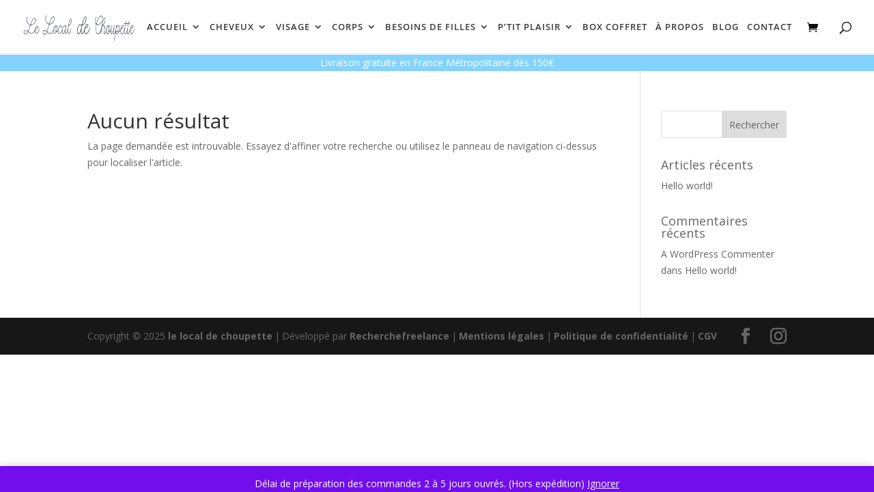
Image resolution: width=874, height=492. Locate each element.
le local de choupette (220, 335)
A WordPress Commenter (717, 253)
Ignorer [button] (603, 483)
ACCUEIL (167, 27)
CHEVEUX (232, 27)
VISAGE (293, 27)
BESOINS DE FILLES (430, 27)
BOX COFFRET (614, 27)
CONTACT (769, 27)
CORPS (347, 27)
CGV (707, 335)
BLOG (725, 27)
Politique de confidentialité (621, 335)
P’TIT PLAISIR (529, 27)
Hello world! (687, 185)
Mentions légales (501, 335)
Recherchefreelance (399, 335)
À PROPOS (680, 27)
